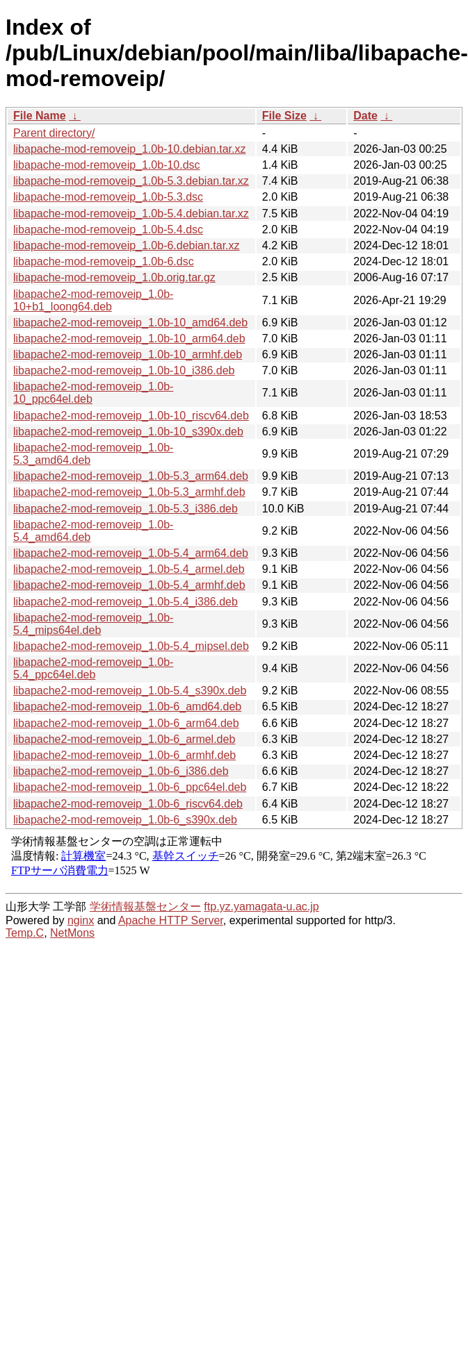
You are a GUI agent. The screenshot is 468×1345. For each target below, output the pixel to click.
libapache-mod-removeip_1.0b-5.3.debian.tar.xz (131, 181)
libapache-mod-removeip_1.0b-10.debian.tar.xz (129, 149)
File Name (39, 116)
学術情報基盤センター (145, 906)
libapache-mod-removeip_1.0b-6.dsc (103, 261)
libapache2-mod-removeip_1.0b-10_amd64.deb (130, 322)
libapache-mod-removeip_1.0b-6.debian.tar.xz (126, 245)
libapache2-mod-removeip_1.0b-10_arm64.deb (129, 338)
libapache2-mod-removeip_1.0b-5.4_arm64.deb (130, 553)
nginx (80, 920)
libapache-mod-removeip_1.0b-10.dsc (106, 165)
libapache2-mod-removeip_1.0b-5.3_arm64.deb (130, 476)
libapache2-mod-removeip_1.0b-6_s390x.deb (125, 820)
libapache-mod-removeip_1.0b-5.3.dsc (108, 197)
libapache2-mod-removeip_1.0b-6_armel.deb (124, 739)
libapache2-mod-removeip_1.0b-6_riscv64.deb (128, 804)
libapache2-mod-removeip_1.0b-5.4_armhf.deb (129, 585)
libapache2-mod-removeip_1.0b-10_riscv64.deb (131, 415)
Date (365, 116)
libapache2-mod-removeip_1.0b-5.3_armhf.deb (129, 492)
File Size (284, 116)
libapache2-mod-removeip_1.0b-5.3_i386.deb (125, 509)
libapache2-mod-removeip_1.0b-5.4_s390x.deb (129, 690)
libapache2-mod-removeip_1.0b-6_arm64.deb (126, 723)
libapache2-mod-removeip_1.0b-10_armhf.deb (127, 354)
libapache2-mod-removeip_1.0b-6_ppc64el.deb (129, 787)
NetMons (72, 933)
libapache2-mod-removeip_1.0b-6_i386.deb (121, 771)
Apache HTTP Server (170, 920)
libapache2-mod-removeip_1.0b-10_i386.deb (123, 370)
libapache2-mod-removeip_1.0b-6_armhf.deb (124, 755)
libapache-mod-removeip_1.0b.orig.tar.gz (114, 277)
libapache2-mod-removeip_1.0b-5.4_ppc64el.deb (93, 668)
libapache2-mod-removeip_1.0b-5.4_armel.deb (129, 569)
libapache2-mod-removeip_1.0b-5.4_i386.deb (125, 602)
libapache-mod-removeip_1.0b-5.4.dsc (108, 229)
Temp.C (25, 933)
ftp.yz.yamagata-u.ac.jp (261, 906)
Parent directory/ (54, 133)
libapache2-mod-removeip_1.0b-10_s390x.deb (128, 431)
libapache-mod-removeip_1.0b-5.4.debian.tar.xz (131, 213)
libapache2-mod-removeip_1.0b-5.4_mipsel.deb (131, 646)
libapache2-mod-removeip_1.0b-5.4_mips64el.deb (93, 624)
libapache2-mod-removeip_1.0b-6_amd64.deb (127, 706)
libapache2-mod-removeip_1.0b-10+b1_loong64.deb (93, 300)
